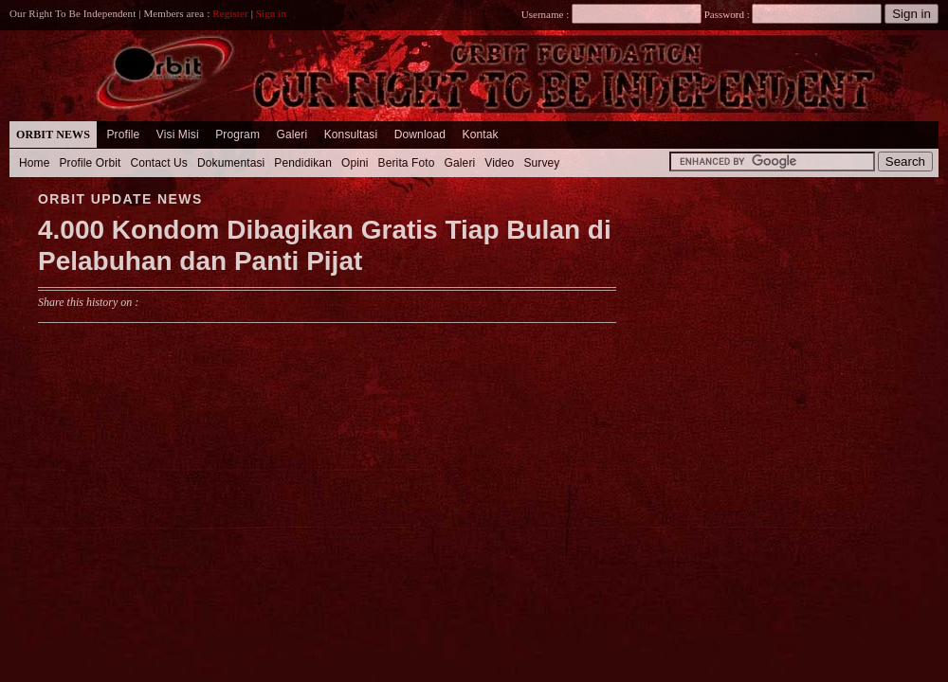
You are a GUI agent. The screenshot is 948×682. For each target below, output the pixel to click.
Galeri (291, 134)
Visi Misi (177, 134)
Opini (355, 163)
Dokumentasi (230, 163)
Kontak (481, 134)
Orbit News (53, 134)
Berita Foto (406, 163)
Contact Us (159, 163)
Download (420, 134)
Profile (122, 134)
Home (34, 163)
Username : (611, 14)
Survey (541, 163)
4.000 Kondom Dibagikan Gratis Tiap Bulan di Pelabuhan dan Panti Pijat (324, 246)
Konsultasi (351, 134)
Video (499, 163)
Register (230, 13)
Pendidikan (303, 163)
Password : (727, 14)
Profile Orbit (90, 163)
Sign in (271, 13)
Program (237, 134)
